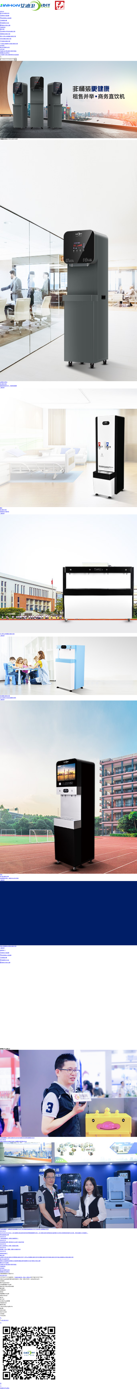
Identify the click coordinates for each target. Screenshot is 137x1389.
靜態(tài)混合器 (3, 1295)
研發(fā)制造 (13, 51)
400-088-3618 (3, 1275)
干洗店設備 (2, 1315)
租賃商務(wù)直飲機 (13, 1261)
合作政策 (2, 45)
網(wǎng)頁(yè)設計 (5, 1282)
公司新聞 (2, 54)
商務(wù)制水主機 (36, 1261)
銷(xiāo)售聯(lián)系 (5, 47)
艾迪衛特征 (2, 27)
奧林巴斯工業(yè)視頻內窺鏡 (7, 1286)
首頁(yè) (2, 11)
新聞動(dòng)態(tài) (5, 53)
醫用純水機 (2, 1304)
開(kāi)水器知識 (15, 54)
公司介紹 (2, 49)
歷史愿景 (8, 51)
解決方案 (2, 29)
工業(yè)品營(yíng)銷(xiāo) (6, 1306)
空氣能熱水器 (3, 1303)
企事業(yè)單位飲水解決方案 (7, 1257)
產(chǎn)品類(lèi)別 (4, 13)
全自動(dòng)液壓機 (5, 1301)
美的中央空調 (3, 1312)
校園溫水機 (20, 1261)
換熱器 (1, 1292)
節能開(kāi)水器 (27, 1261)
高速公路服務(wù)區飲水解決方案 (65, 1257)
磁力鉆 (1, 1297)
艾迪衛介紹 (2, 51)
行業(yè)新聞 (8, 54)
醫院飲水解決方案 (18, 1257)
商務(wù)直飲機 (4, 1261)
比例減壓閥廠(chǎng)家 (5, 1284)
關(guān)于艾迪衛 (4, 1262)
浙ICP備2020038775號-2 (37, 1277)
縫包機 (1, 1308)
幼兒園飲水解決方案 (43, 1257)
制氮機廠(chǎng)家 (4, 1293)
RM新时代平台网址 (4, 1388)
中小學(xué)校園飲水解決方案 (30, 1257)
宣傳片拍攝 (2, 1310)
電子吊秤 (2, 1299)
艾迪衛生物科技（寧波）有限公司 (22, 1277)
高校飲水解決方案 (52, 1257)
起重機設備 (2, 1290)
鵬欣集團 (2, 1288)
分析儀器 (2, 1314)
